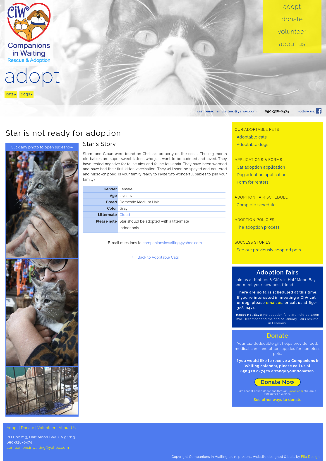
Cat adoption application (261, 167)
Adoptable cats (252, 137)
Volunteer (292, 32)
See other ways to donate (278, 400)
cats (10, 94)
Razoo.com (295, 391)
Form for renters (252, 182)
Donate (292, 19)
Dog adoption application (262, 174)
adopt (32, 76)
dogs (25, 94)
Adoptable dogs (252, 144)
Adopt (292, 7)
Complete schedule (256, 204)
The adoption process (258, 227)
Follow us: (309, 111)
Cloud (125, 215)
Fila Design (310, 457)
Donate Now (278, 382)
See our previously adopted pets (269, 249)
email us (274, 303)
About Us (292, 44)
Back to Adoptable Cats (155, 257)
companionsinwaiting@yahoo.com (227, 111)
